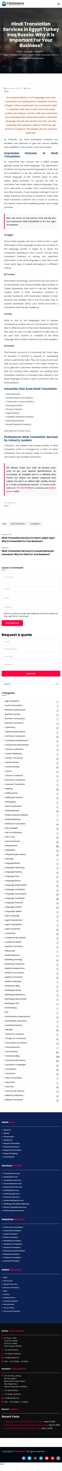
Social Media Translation (32, 1021)
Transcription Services (13, 1184)
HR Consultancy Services (14, 1211)
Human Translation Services (15, 1207)
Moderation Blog (32, 986)
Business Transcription (32, 719)
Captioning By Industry (32, 732)
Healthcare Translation (32, 824)
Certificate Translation (32, 736)
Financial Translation (12, 1247)
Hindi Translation (18, 524)
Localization (32, 934)
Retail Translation (11, 1237)
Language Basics (32, 863)
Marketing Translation (32, 964)
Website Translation (32, 1100)
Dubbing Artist (32, 793)
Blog (5, 1291)
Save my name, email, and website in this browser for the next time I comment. (31, 615)
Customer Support (11, 1301)
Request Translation (12, 1143)
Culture (32, 771)
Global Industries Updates (32, 815)
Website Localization (32, 1096)
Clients (6, 1133)
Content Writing (32, 767)
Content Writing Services (14, 1200)
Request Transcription (12, 1150)
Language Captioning (32, 868)
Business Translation (32, 723)
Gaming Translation (11, 1261)
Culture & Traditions (32, 776)
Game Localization (32, 806)
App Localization (32, 701)
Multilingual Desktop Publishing (16, 1204)
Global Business (32, 811)
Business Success (32, 714)
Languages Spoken (32, 912)
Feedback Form (9, 1298)
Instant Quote (9, 1157)
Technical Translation (32, 1034)
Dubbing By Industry (32, 798)
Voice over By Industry (32, 1091)
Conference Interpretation (32, 741)
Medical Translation (32, 977)
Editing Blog (32, 802)
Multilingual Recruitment (32, 999)
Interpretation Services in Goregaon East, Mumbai (26, 1425)
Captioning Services (12, 1194)
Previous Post (7, 535)
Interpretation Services (13, 1187)
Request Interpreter (12, 1147)
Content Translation (32, 758)
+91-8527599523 (24, 487)
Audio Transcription (32, 706)
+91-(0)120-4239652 (13, 1354)
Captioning (32, 728)
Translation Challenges (32, 1065)
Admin (28, 88)
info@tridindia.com (12, 1358)
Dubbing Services (11, 1177)
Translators (32, 1074)
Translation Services (12, 1173)
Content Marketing (32, 754)
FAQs (5, 1277)
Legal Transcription (32, 925)
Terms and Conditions (12, 1311)
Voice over (32, 1087)
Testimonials (9, 1137)
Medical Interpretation (32, 969)
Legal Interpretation (32, 920)
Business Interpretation (32, 710)
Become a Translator (11, 1288)
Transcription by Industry (32, 1043)
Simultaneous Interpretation (32, 1017)
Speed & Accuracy (11, 1284)
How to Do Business (32, 833)
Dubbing (32, 789)
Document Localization (32, 780)
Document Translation (32, 785)
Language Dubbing (32, 872)
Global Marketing (32, 820)
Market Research (32, 955)
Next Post (5, 548)
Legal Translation (32, 929)
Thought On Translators (32, 1039)
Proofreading (32, 1008)
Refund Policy (9, 1304)
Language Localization (32, 890)
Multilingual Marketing (32, 995)
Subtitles (32, 1030)
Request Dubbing (10, 1153)
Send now (31, 673)
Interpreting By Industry (32, 855)
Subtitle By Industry (32, 1026)
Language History (32, 881)
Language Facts (32, 877)
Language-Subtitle (32, 907)
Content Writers (32, 763)
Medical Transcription (32, 973)
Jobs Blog (32, 859)
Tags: (4, 524)
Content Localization (32, 750)
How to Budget (32, 828)
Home (19, 51)
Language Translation (33, 51)
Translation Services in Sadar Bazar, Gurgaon (24, 1421)
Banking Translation (12, 1254)
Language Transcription (32, 894)
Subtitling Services (11, 1190)
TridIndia (19, 1451)
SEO (32, 1012)
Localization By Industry (32, 938)
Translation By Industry (32, 1061)
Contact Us (8, 1140)
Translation (35, 524)
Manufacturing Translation (14, 1251)
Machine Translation (32, 947)
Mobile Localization (32, 982)
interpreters (32, 850)
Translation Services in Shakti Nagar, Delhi (22, 1428)
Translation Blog (32, 1056)
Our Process (8, 1281)
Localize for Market (32, 942)
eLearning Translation (12, 1231)
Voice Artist (32, 1083)
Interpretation (32, 846)
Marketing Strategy (32, 960)
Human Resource (32, 842)
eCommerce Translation (13, 1227)
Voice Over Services (12, 1197)
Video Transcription (32, 1078)
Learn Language (32, 916)
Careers (6, 1294)
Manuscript (32, 951)
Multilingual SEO (32, 1004)
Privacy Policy (9, 1308)
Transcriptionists (32, 1047)
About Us (7, 1130)
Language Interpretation (32, 885)
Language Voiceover (32, 903)
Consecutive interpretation (32, 745)
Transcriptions (32, 1052)
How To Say (32, 837)
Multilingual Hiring (32, 991)
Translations (32, 1069)
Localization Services (12, 1180)
